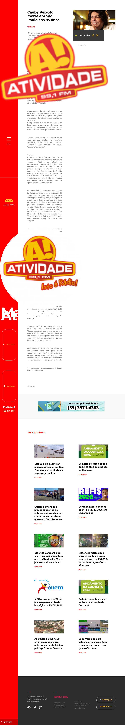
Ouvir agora (11, 345)
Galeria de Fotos (60, 707)
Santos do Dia (80, 706)
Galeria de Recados (82, 703)
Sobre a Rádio (59, 703)
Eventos (78, 701)
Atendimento (80, 708)
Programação (59, 705)
